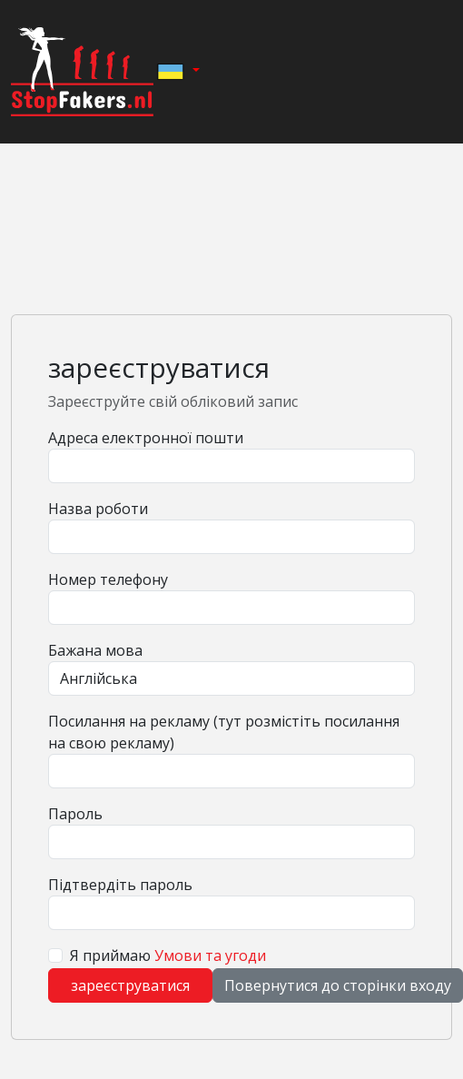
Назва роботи (98, 509)
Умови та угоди (210, 955)
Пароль (75, 814)
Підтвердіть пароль (120, 885)
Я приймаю (168, 955)
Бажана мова (95, 650)
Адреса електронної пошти (145, 438)
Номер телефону (108, 579)
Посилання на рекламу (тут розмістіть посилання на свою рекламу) (223, 732)
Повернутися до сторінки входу (337, 985)
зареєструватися (130, 985)
